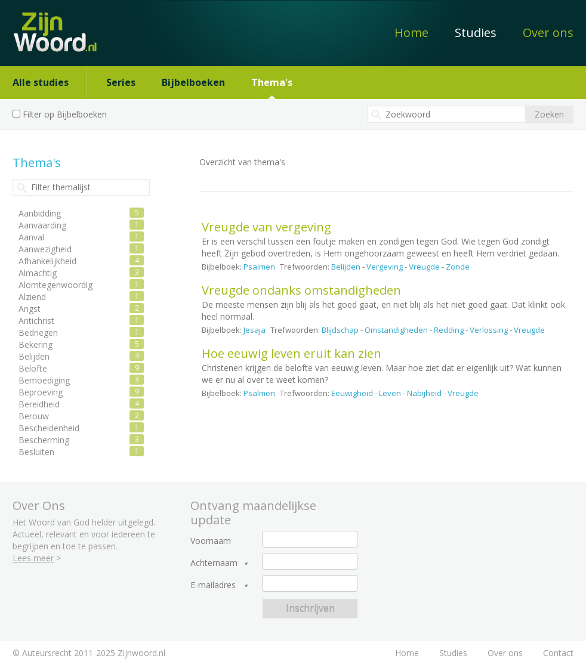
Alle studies (41, 82)
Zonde (458, 266)
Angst (29, 308)
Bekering (35, 344)
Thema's (271, 82)
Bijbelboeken (193, 82)
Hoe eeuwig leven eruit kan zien (291, 353)
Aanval (31, 237)
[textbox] (446, 114)
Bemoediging (44, 380)
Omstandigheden (396, 329)
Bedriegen (38, 332)
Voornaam (210, 541)
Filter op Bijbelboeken (65, 114)
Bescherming (43, 440)
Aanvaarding (42, 225)
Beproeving (40, 392)
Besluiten (36, 451)
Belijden (345, 266)
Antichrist (36, 320)
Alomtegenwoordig (55, 284)
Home (411, 32)
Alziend (32, 296)
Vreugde (424, 266)
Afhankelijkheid (47, 261)
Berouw (33, 416)
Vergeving (384, 266)
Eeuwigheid (352, 393)
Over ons (548, 32)
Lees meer (33, 558)
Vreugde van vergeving (266, 227)
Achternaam (214, 563)
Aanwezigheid (45, 249)
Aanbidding (39, 213)
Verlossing (489, 329)
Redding (449, 329)
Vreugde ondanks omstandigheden (301, 290)
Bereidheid (39, 404)
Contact (558, 652)
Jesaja (254, 329)
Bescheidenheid (48, 428)
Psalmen (259, 266)
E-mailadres (213, 585)
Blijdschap (340, 329)
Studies (475, 32)
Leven (390, 393)
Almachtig (37, 273)
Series (120, 82)
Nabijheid (424, 393)
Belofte (32, 368)
